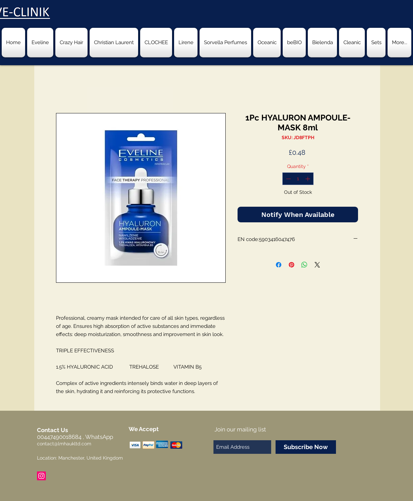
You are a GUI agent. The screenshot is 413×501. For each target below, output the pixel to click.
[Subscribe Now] (306, 447)
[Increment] (308, 179)
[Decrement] (287, 179)
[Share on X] (317, 265)
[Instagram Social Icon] (41, 475)
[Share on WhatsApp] (304, 265)
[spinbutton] (298, 179)
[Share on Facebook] (279, 265)
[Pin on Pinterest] (291, 265)
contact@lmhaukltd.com (64, 443)
